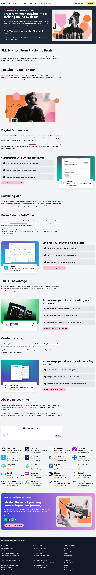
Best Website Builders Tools (41, 558)
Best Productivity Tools (8, 551)
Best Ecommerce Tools (8, 570)
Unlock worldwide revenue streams (55, 328)
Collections (24, 3)
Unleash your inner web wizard (54, 389)
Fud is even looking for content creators (47, 344)
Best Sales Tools (6, 558)
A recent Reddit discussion (18, 223)
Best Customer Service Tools (9, 565)
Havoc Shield (68, 555)
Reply (58, 436)
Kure (65, 567)
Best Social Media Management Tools (43, 563)
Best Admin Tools (6, 567)
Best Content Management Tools (10, 560)
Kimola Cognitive (69, 570)
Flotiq (66, 565)
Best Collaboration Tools (8, 563)
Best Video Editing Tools (40, 560)
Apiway (66, 553)
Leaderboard (33, 3)
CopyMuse (32, 144)
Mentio (66, 548)
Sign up (90, 3)
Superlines (67, 560)
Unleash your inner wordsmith (12, 183)
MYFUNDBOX (5, 289)
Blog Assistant (68, 563)
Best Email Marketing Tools (40, 567)
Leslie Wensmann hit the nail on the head (13, 75)
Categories (15, 3)
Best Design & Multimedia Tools (10, 553)
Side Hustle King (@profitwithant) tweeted (16, 405)
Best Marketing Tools (7, 548)
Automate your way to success (54, 268)
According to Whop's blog (49, 136)
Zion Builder (26, 350)
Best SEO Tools (37, 553)
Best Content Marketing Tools (41, 565)
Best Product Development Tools (10, 555)
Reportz (44, 229)
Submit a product (79, 3)
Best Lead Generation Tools (41, 555)
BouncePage (68, 551)
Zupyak (66, 558)
